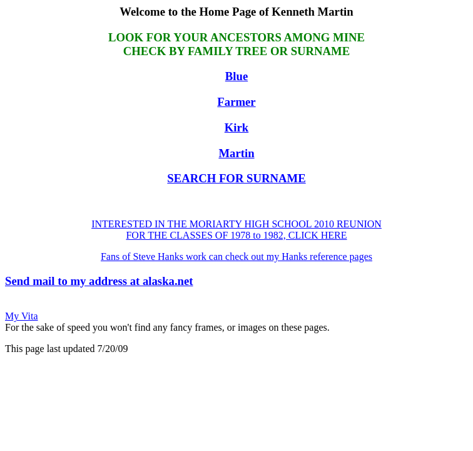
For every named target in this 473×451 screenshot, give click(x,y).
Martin (236, 153)
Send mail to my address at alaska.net (99, 281)
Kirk (236, 127)
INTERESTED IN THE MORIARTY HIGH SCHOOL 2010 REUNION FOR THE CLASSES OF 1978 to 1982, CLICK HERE (236, 230)
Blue (236, 76)
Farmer (236, 101)
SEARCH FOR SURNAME (236, 178)
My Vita (21, 316)
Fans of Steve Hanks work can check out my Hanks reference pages (236, 256)
